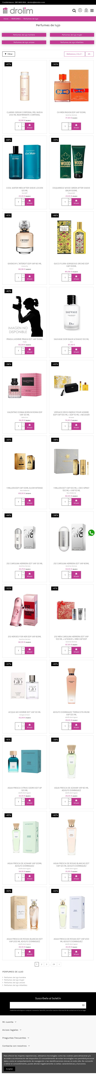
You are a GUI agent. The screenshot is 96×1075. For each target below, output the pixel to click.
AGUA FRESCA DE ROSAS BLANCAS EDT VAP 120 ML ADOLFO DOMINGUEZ (71, 864)
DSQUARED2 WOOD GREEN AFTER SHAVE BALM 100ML (71, 189)
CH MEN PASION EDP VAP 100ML (71, 112)
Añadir (29, 126)
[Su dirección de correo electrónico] (45, 1005)
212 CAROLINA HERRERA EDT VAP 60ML (71, 563)
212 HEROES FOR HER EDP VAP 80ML (24, 636)
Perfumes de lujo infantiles (72, 42)
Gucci (71, 269)
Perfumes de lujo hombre (24, 35)
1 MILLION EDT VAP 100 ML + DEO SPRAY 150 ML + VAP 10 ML (71, 489)
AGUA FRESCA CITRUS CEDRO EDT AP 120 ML (25, 789)
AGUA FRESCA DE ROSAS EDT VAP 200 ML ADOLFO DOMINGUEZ (71, 940)
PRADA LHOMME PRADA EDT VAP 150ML (25, 339)
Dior (71, 342)
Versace (71, 417)
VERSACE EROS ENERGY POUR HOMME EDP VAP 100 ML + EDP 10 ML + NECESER (71, 413)
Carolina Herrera (71, 115)
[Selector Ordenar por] (74, 54)
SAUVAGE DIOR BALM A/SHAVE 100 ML (71, 339)
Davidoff (24, 193)
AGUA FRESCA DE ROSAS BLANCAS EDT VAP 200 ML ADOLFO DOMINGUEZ (25, 940)
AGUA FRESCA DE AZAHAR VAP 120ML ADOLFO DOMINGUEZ (24, 864)
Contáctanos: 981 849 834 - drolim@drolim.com (23, 2)
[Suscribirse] (83, 1005)
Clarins (24, 117)
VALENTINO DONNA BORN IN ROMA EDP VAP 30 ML (24, 413)
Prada (25, 342)
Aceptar (9, 1069)
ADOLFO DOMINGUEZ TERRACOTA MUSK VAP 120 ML (71, 713)
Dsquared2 (71, 193)
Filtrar (8, 54)
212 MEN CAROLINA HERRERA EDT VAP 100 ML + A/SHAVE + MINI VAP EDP (71, 637)
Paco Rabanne (24, 490)
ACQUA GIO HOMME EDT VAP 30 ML (24, 712)
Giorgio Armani (25, 715)
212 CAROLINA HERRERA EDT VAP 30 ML (25, 563)
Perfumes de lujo (12, 971)
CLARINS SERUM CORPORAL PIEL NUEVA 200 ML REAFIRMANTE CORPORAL (25, 113)
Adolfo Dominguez (71, 717)
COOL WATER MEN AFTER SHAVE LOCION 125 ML (24, 189)
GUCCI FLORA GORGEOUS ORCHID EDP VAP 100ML (71, 264)
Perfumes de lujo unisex (24, 42)
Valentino (24, 417)
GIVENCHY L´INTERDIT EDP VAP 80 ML (25, 263)
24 (89, 54)
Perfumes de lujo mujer (72, 35)
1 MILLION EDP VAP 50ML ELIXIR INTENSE (25, 488)
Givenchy (25, 266)
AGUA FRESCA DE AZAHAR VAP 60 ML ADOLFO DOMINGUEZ (71, 789)
